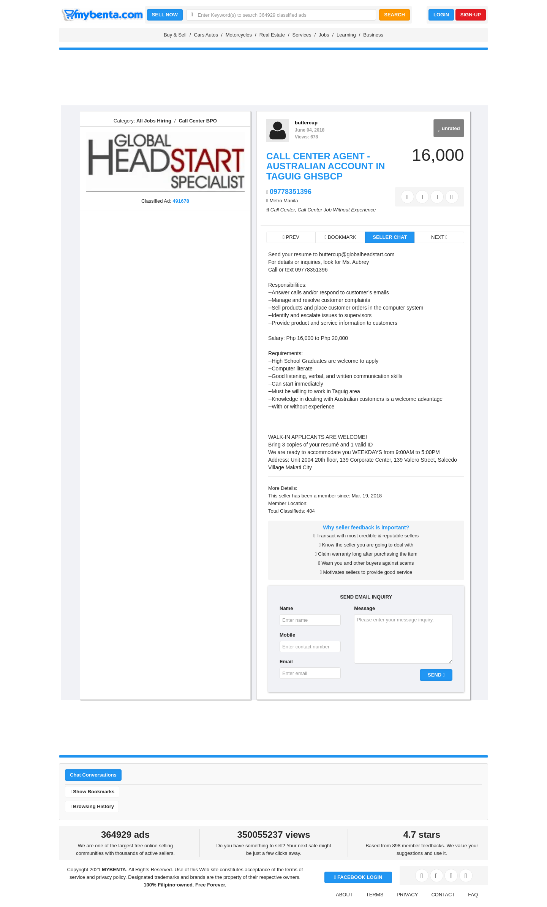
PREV (291, 237)
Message (364, 608)
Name (286, 608)
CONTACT (443, 894)
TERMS (375, 894)
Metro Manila (283, 200)
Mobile (287, 635)
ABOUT (344, 894)
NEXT (439, 237)
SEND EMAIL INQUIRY (366, 597)
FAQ (473, 894)
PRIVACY (407, 894)
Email (286, 661)
